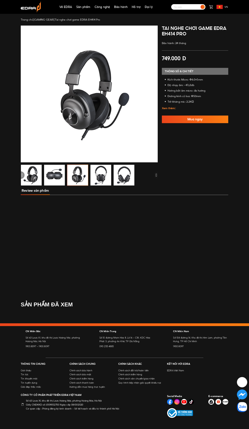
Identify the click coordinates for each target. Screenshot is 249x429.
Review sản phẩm (35, 190)
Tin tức (24, 374)
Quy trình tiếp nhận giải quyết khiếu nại (139, 383)
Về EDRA (65, 7)
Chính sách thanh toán (82, 383)
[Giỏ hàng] (211, 7)
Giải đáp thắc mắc (31, 387)
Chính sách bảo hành (81, 370)
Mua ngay (195, 119)
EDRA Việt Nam (175, 370)
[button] (21, 175)
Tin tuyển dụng (29, 383)
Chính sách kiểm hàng (81, 379)
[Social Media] (170, 402)
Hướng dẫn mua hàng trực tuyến (87, 387)
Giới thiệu (26, 370)
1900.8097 (31, 346)
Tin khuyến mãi (29, 379)
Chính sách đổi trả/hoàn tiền (133, 370)
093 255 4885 (106, 346)
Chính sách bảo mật (80, 374)
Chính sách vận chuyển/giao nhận (136, 379)
